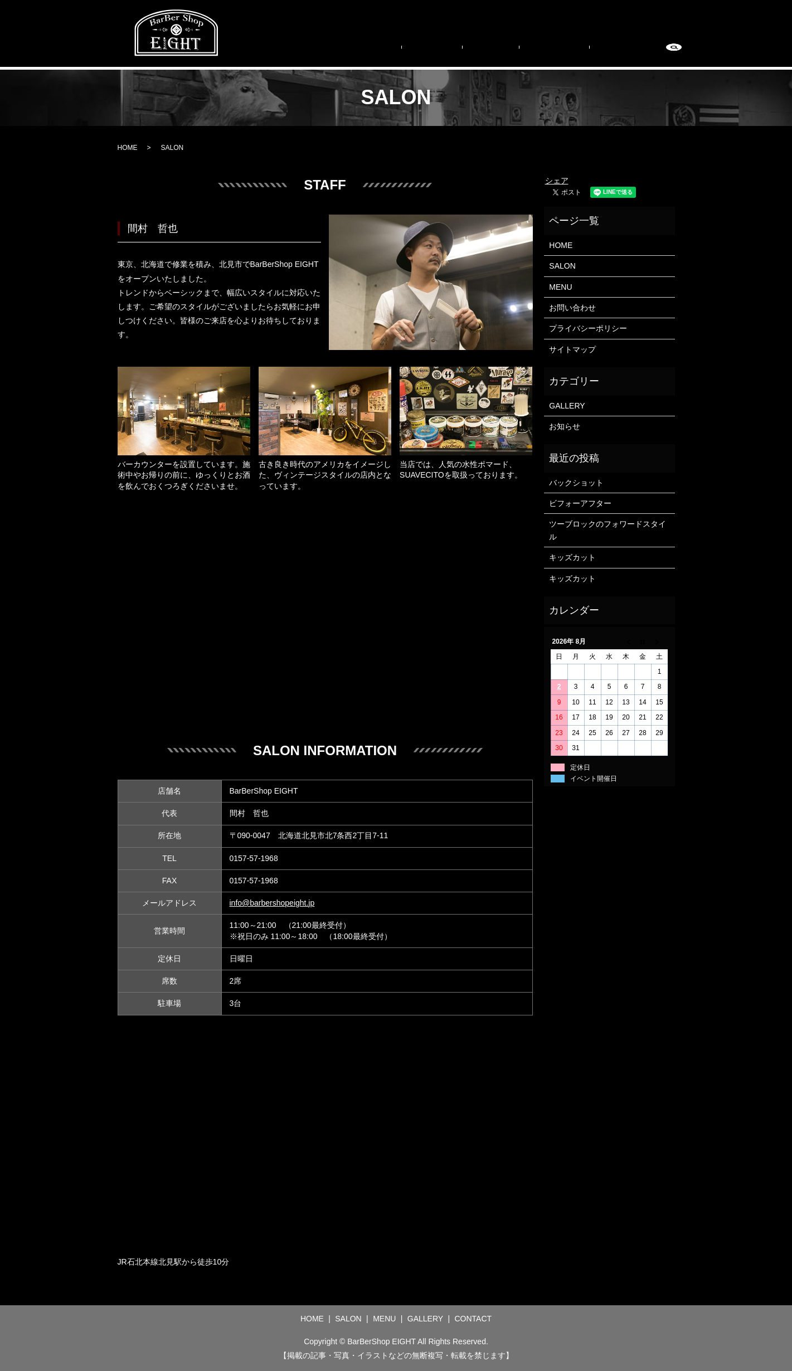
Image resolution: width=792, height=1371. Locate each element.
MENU (528, 52)
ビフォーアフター (580, 503)
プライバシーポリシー (588, 328)
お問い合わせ (572, 307)
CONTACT (633, 52)
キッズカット (572, 557)
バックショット (576, 482)
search (673, 53)
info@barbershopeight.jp (272, 902)
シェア (557, 180)
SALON (484, 52)
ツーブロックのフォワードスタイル (607, 530)
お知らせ (564, 426)
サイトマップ (572, 349)
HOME (440, 52)
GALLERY (576, 52)
